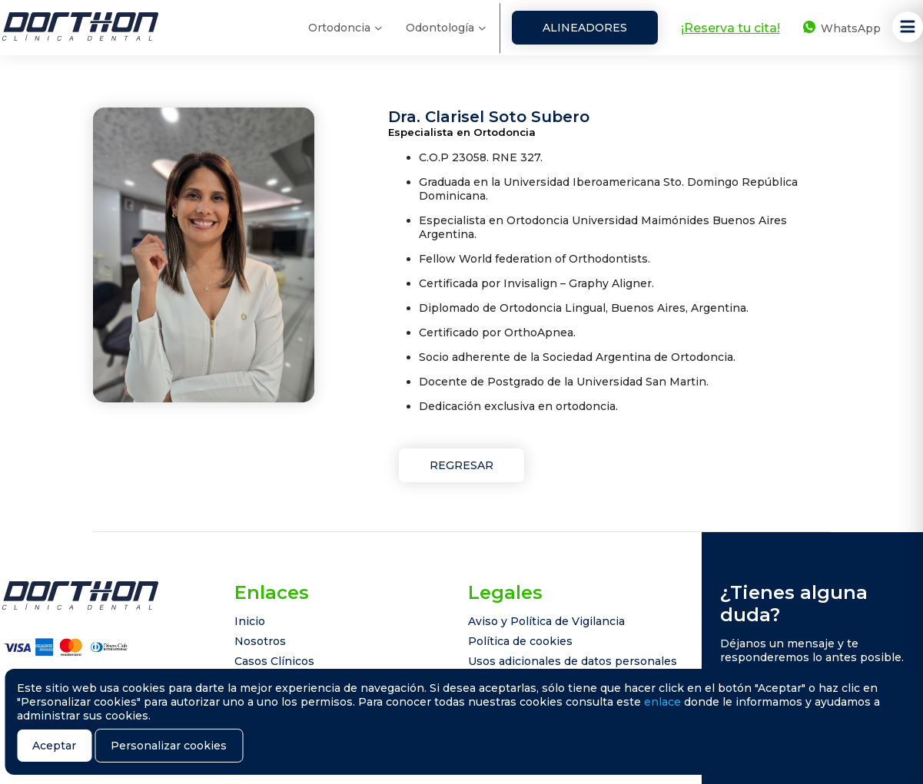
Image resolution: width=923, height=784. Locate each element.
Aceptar (54, 746)
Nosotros (260, 641)
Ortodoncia (339, 28)
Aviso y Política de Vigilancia (546, 621)
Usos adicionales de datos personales (572, 661)
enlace (662, 702)
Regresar (461, 465)
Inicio (249, 621)
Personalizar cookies (169, 746)
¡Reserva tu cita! (730, 28)
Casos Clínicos (274, 661)
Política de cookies (520, 641)
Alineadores (585, 28)
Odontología (440, 28)
